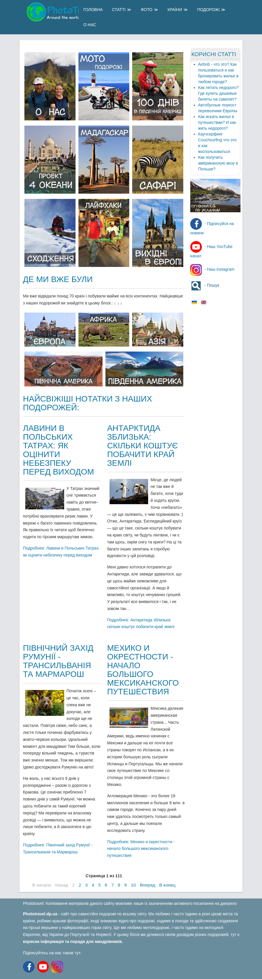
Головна (93, 9)
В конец (167, 884)
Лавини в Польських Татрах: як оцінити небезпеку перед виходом (58, 450)
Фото (146, 9)
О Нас (89, 24)
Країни (175, 9)
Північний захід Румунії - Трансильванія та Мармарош (58, 661)
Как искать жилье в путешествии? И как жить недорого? (217, 122)
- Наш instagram (212, 269)
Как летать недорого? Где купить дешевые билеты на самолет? (218, 93)
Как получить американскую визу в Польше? (218, 163)
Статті (118, 9)
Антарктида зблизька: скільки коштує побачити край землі (142, 446)
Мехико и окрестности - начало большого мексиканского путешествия (143, 669)
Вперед (147, 884)
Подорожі (208, 9)
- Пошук (204, 285)
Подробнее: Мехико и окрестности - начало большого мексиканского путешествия (141, 848)
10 (133, 884)
